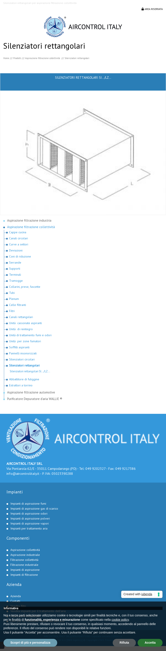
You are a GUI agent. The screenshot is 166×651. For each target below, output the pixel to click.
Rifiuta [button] (124, 642)
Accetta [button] (150, 642)
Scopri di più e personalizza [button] (30, 642)
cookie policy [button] (120, 619)
